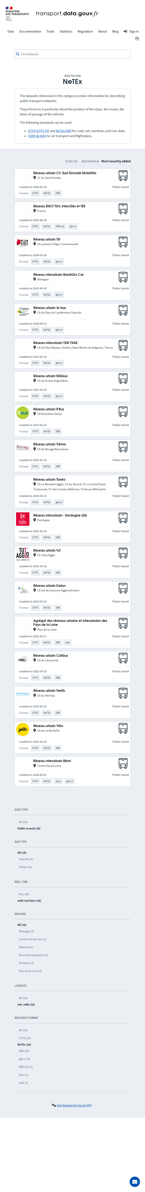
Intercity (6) (26, 859)
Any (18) (24, 894)
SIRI (68, 131)
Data (11, 31)
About (102, 31)
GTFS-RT (43, 131)
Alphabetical (90, 161)
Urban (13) (25, 867)
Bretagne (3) (26, 931)
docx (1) (24, 1075)
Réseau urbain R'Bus (48, 409)
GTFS (32, 131)
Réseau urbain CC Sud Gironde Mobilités (64, 173)
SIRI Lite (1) (26, 1067)
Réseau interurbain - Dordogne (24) (60, 515)
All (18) (23, 822)
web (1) (23, 1083)
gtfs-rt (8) (24, 1059)
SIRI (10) (24, 1051)
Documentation (30, 31)
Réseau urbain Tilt (46, 239)
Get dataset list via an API (74, 1105)
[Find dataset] (73, 54)
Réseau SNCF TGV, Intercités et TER (59, 206)
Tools (50, 31)
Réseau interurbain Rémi (52, 761)
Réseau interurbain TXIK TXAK (55, 343)
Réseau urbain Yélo (48, 726)
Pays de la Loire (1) (30, 971)
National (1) (26, 947)
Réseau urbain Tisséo (49, 479)
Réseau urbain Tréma (49, 444)
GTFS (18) (25, 1038)
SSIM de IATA (37, 136)
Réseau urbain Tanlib (49, 690)
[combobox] (73, 54)
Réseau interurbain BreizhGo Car (58, 274)
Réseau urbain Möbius (50, 376)
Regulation (85, 31)
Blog (115, 31)
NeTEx (60, 131)
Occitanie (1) (26, 963)
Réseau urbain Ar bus (49, 308)
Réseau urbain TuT (47, 550)
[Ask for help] (135, 1182)
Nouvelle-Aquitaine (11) (33, 955)
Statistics (66, 31)
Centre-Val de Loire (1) (32, 939)
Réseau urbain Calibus (50, 655)
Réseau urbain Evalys (49, 585)
